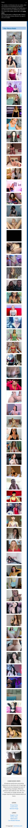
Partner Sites (14, 817)
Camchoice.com (17, 826)
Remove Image (14, 808)
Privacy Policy (14, 805)
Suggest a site (14, 815)
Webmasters (13, 819)
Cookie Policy (14, 807)
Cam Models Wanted (14, 820)
